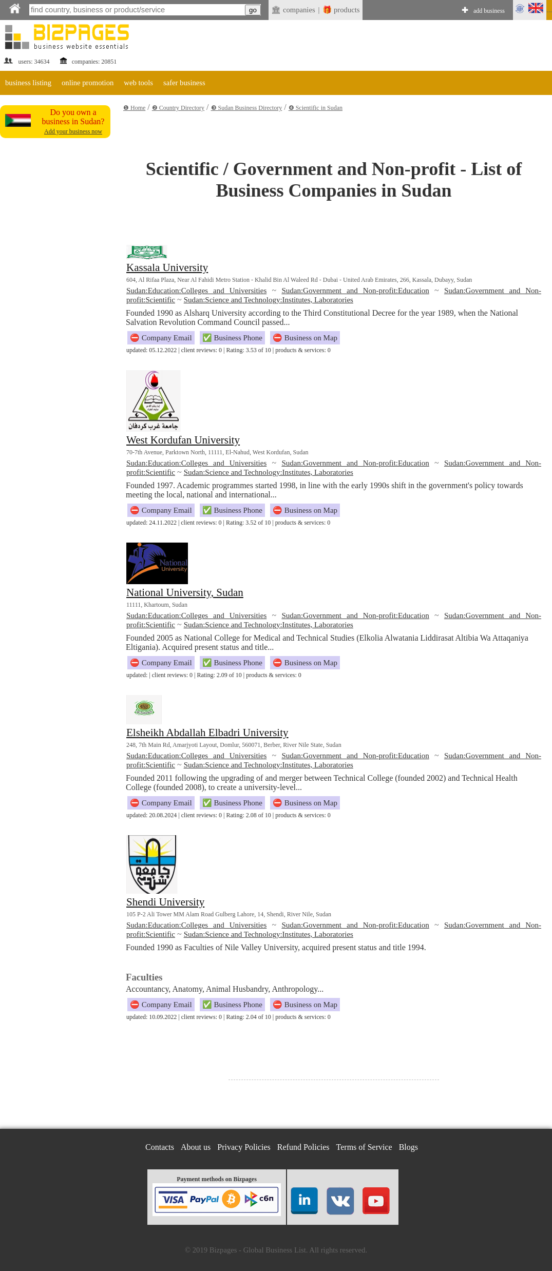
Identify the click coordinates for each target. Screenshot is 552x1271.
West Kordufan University (183, 440)
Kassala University (167, 267)
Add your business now (73, 131)
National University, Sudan (184, 592)
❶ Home (134, 107)
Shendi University (165, 902)
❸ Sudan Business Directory (246, 107)
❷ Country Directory (178, 107)
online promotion (87, 83)
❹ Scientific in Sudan (315, 107)
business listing (28, 83)
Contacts (159, 1147)
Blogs (408, 1147)
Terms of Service (364, 1147)
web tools (138, 83)
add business (489, 10)
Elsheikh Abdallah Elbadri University (207, 732)
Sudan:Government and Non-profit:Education (355, 290)
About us (196, 1147)
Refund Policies (303, 1147)
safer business (184, 83)
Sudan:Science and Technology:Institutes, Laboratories (268, 300)
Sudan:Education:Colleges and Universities (196, 290)
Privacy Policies (244, 1147)
